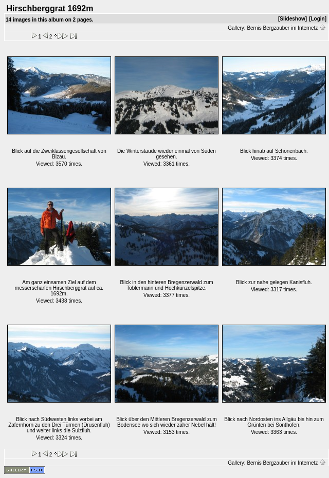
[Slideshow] (292, 19)
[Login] (317, 19)
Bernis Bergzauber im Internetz (286, 28)
